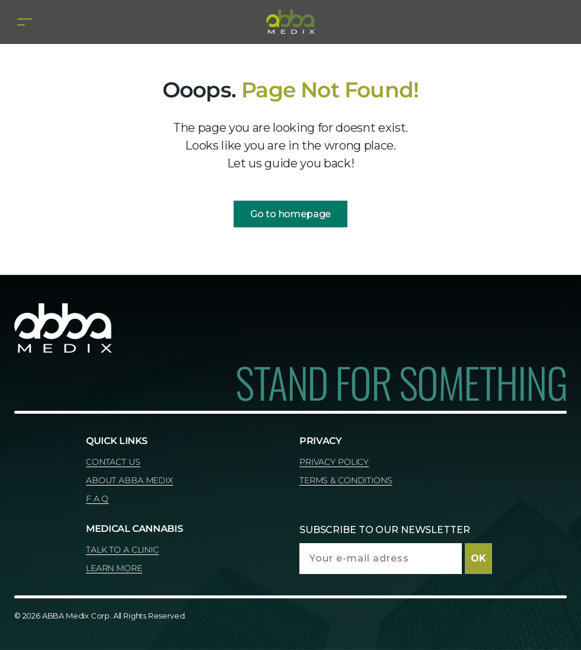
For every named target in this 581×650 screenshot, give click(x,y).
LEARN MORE (114, 568)
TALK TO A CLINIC (122, 549)
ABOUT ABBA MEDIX (129, 480)
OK (478, 558)
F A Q (97, 498)
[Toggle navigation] (24, 21)
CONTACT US (113, 461)
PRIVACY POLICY (334, 461)
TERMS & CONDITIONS (345, 480)
